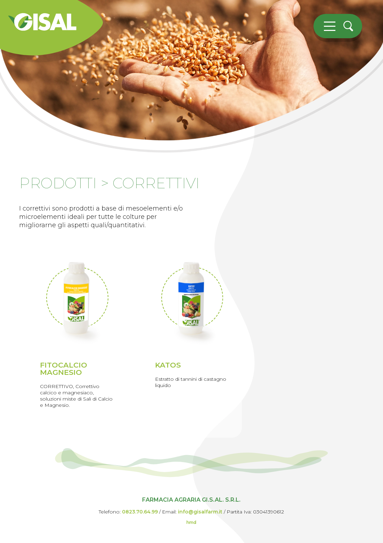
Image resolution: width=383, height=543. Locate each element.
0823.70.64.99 (140, 512)
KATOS (168, 365)
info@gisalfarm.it (200, 512)
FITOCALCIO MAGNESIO (63, 369)
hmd (191, 522)
